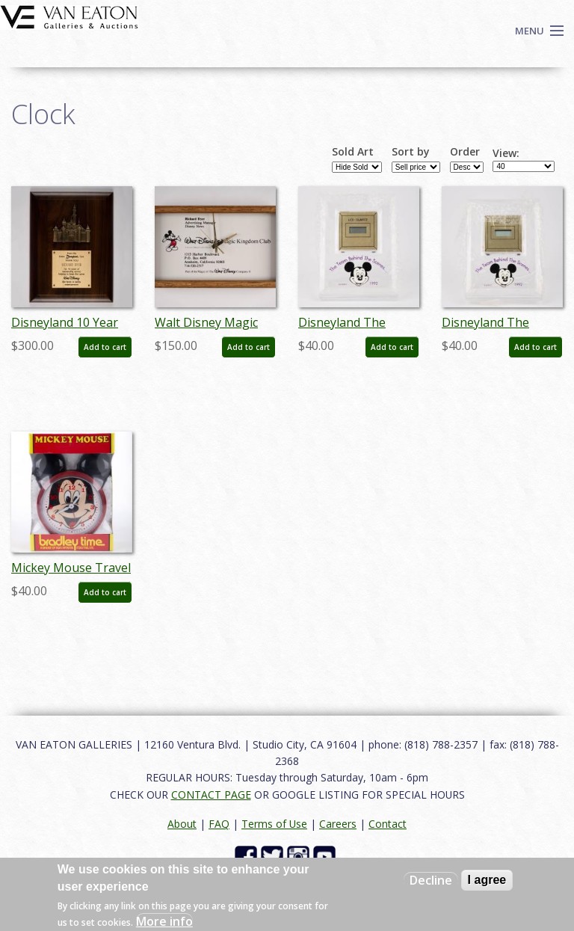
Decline (431, 880)
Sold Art (353, 152)
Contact (387, 824)
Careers (338, 824)
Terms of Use (274, 824)
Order (465, 152)
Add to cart (105, 347)
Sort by (411, 152)
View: (506, 153)
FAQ (219, 824)
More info (164, 921)
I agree (487, 879)
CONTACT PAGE (211, 794)
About (182, 824)
